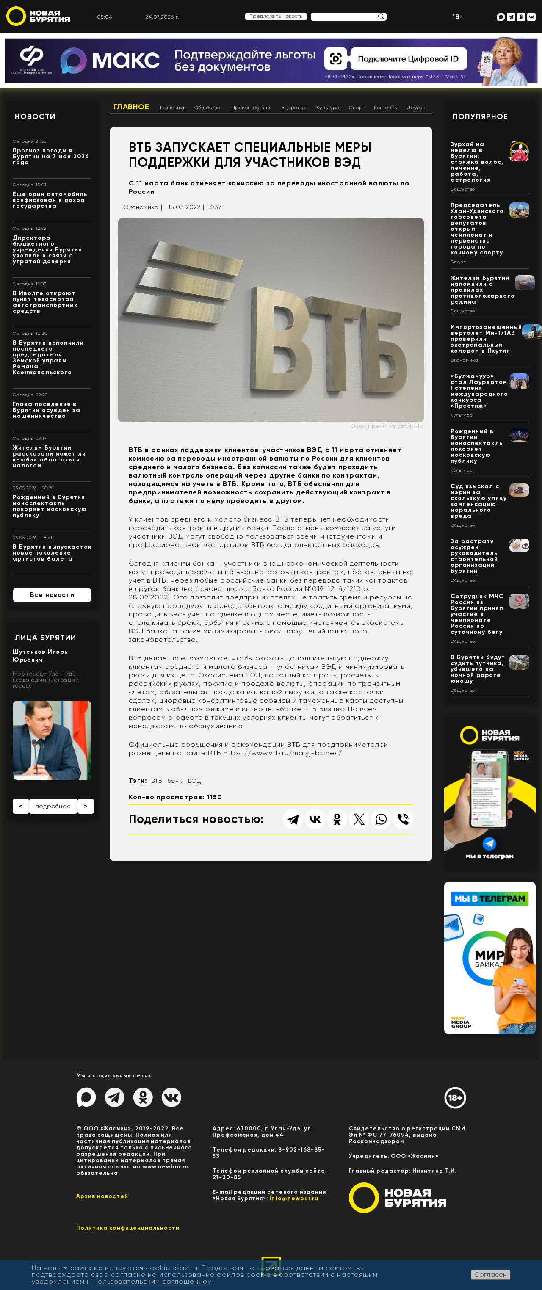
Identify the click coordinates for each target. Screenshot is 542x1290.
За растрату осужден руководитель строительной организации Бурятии (474, 556)
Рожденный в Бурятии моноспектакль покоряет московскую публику (50, 506)
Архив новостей (102, 1196)
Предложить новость (276, 16)
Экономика (464, 360)
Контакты (386, 107)
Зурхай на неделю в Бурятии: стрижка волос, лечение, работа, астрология (477, 162)
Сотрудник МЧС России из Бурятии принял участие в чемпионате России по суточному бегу (477, 614)
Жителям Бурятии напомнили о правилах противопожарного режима (483, 289)
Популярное (480, 116)
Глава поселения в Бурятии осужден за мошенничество (46, 410)
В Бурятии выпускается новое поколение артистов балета (52, 552)
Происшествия (251, 107)
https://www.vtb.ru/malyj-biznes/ (283, 753)
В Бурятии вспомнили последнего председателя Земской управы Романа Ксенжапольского (48, 357)
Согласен (490, 1275)
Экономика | (143, 207)
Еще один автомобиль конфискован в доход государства (50, 200)
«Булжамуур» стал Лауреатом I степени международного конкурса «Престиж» (479, 391)
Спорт (357, 107)
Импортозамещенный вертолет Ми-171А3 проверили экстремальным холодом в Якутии (486, 338)
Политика (172, 107)
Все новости (52, 595)
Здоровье (294, 107)
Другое (416, 107)
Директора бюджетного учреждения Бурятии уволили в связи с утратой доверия (47, 249)
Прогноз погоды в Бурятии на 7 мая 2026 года (51, 156)
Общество (207, 107)
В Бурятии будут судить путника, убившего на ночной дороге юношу (478, 669)
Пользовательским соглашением (152, 1281)
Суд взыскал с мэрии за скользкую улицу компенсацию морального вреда (479, 501)
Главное (131, 106)
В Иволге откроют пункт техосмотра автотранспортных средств (45, 302)
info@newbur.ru (294, 1198)
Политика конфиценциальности (128, 1228)
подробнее (53, 806)
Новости (35, 116)
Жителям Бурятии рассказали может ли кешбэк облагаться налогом (49, 456)
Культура (328, 107)
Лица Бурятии (45, 637)
